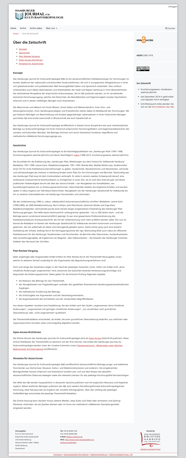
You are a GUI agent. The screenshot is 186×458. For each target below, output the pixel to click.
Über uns (51, 28)
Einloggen (172, 6)
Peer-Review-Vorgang (29, 56)
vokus (76, 155)
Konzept (23, 49)
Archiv (23, 28)
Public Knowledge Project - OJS (121, 454)
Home (13, 28)
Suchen (170, 28)
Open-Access (95, 338)
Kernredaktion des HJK (163, 106)
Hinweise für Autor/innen (31, 63)
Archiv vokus (36, 28)
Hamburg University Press (150, 449)
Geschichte (24, 52)
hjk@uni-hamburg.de (74, 437)
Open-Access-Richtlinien (31, 60)
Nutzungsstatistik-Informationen (76, 454)
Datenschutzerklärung (99, 454)
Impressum (57, 454)
